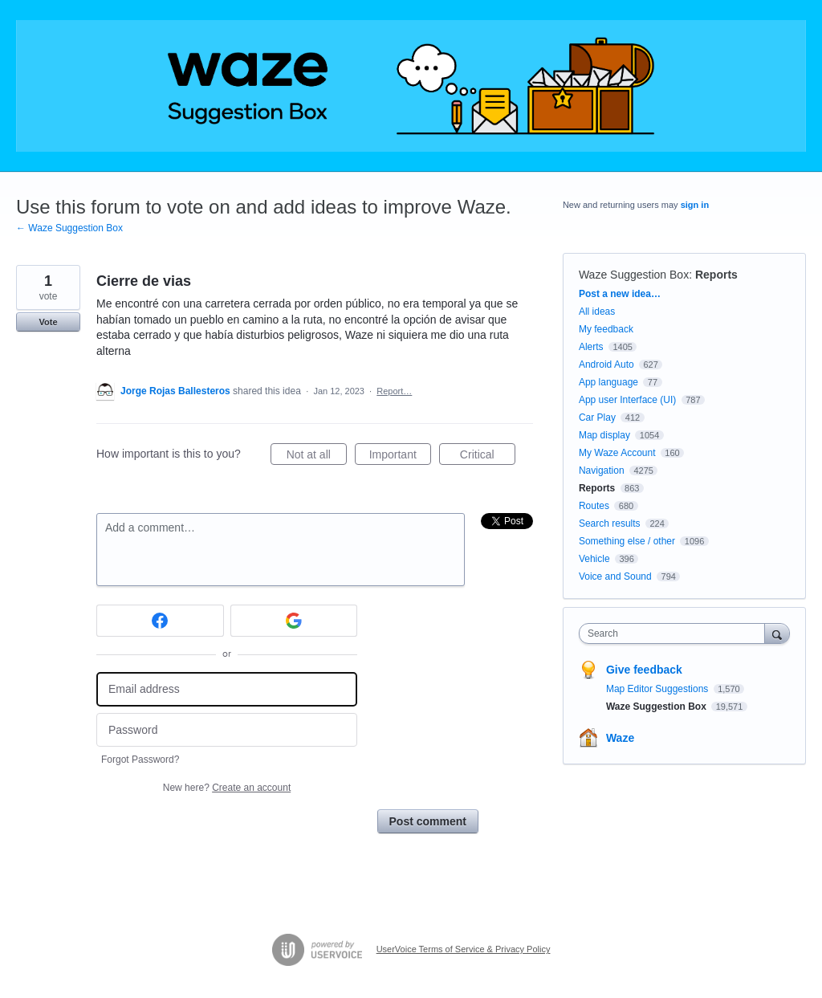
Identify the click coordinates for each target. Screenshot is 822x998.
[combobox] (675, 633)
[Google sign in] (294, 621)
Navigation (602, 470)
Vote (48, 322)
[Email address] (226, 689)
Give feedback (644, 669)
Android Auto (606, 364)
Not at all (317, 457)
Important (400, 457)
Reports (716, 274)
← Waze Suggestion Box (69, 228)
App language (608, 382)
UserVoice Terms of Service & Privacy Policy (463, 949)
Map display (604, 435)
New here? (227, 787)
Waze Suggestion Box (634, 274)
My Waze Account (617, 452)
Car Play (597, 417)
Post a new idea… (620, 293)
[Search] (777, 633)
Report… (394, 391)
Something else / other (627, 541)
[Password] (226, 730)
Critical (487, 457)
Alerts (591, 346)
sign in (695, 205)
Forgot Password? (140, 759)
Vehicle (594, 558)
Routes (594, 505)
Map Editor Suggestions (658, 689)
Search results (610, 523)
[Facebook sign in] (160, 621)
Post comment (427, 821)
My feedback (606, 329)
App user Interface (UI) (627, 399)
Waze (620, 737)
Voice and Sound (615, 576)
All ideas (597, 311)
